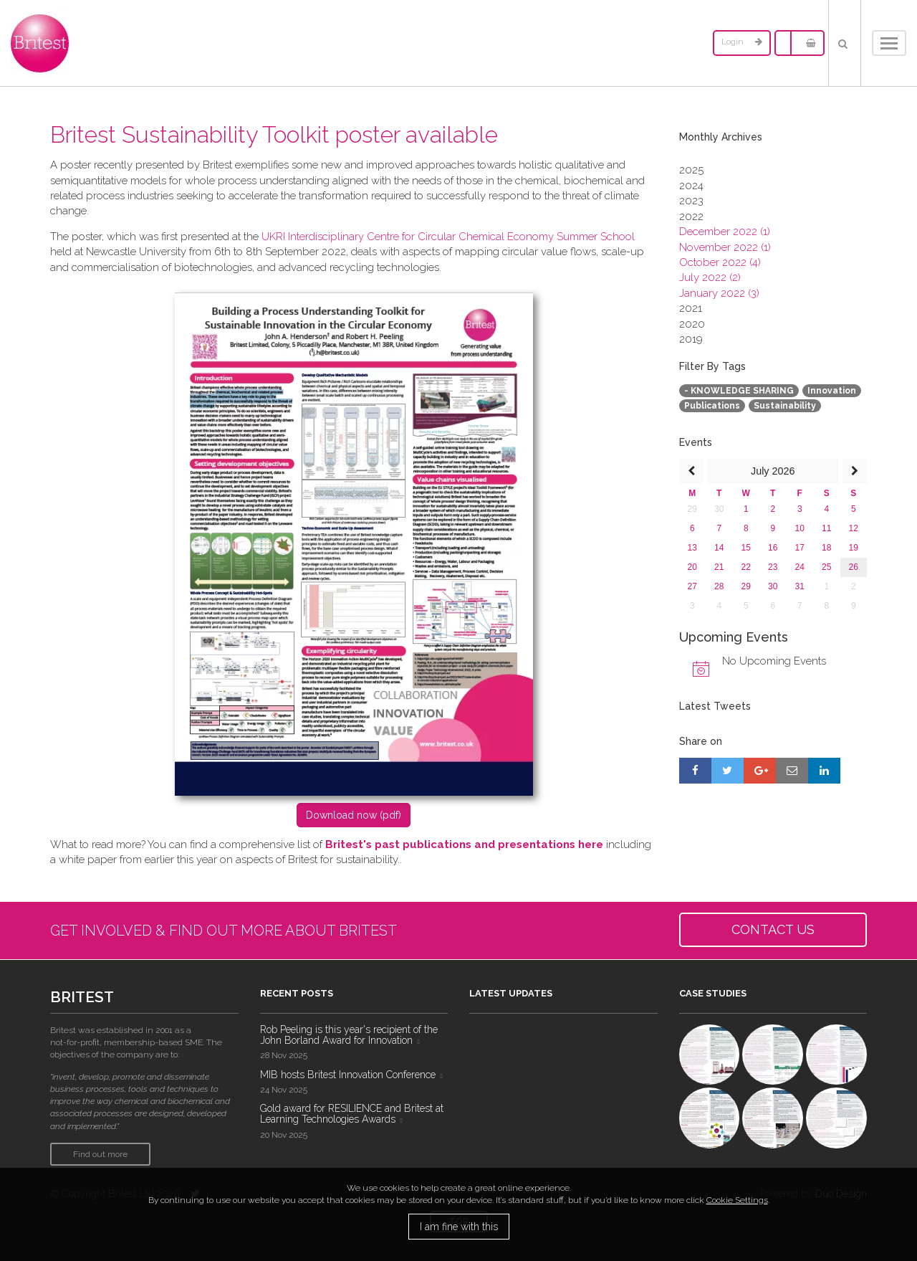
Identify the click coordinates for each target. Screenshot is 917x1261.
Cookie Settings (737, 1200)
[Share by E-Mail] (792, 771)
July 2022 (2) (710, 277)
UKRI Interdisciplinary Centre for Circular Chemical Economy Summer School (448, 236)
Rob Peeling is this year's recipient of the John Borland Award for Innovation (349, 1035)
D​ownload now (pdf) (353, 815)
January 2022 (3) (719, 293)
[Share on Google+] (760, 771)
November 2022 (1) (725, 247)
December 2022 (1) (724, 231)
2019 (691, 339)
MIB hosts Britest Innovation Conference (348, 1074)
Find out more (100, 1154)
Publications (712, 406)
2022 (691, 216)
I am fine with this (459, 1226)
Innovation (831, 391)
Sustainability (785, 406)
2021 (690, 308)
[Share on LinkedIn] (824, 771)
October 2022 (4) (720, 262)
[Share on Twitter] (727, 771)
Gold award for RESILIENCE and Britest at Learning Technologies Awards (351, 1114)
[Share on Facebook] (695, 771)
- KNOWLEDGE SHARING (739, 391)
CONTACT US (773, 929)
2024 (691, 185)
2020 (692, 324)
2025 (691, 169)
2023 (691, 200)
